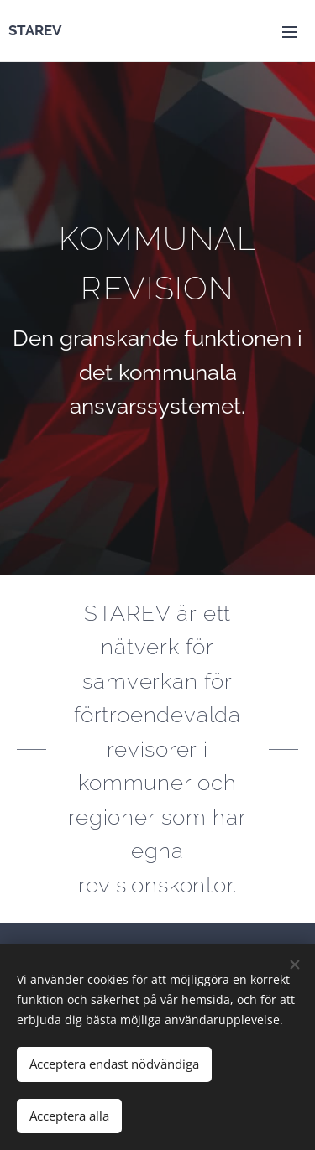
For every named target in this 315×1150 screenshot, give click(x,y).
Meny (289, 32)
